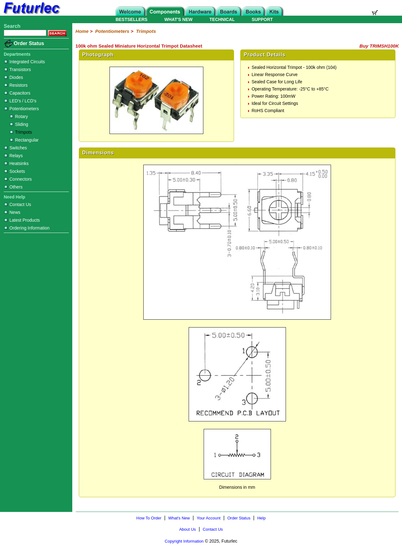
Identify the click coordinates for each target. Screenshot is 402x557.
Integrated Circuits (24, 61)
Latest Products (22, 220)
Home (82, 31)
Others (13, 186)
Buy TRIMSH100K (379, 46)
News (12, 212)
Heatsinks (16, 163)
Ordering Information (26, 227)
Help (261, 518)
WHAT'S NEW (178, 19)
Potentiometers (21, 108)
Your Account (209, 518)
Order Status (29, 43)
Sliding (19, 124)
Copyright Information (184, 541)
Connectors (18, 179)
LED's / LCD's (20, 100)
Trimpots (21, 132)
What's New (179, 518)
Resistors (16, 85)
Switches (15, 147)
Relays (13, 155)
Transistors (17, 69)
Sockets (14, 171)
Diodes (13, 77)
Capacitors (17, 92)
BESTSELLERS (131, 19)
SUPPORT (262, 19)
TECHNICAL (222, 19)
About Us (187, 529)
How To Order (148, 518)
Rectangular (24, 139)
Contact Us (17, 204)
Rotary (19, 116)
